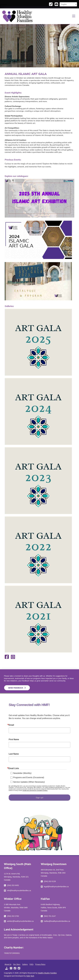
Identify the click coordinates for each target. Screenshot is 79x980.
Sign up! (39, 797)
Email (11, 725)
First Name (14, 739)
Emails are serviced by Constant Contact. (35, 790)
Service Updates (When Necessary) (29, 782)
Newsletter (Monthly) (22, 773)
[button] (73, 16)
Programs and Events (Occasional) (28, 777)
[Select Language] (68, 4)
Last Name (14, 754)
